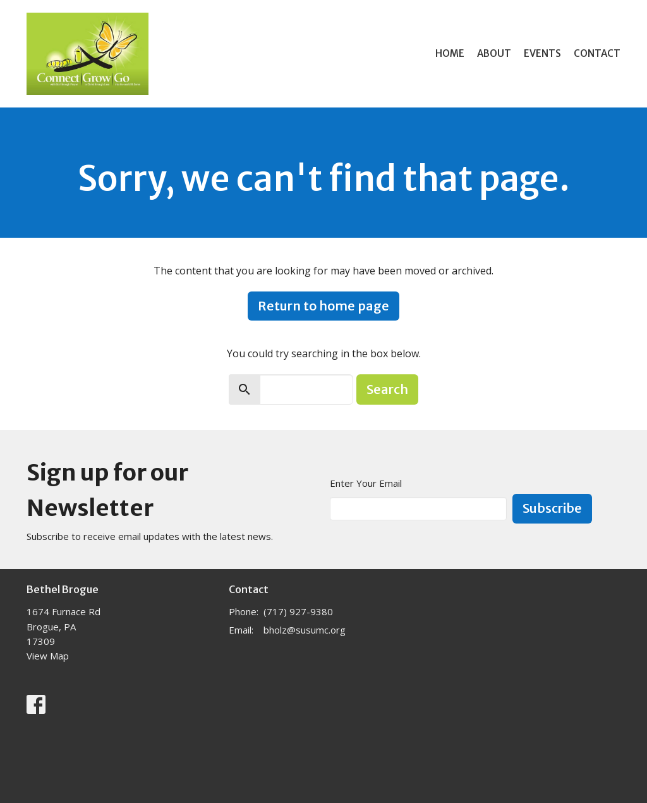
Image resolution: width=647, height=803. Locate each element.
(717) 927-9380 (298, 611)
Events (542, 53)
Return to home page (323, 306)
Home (449, 53)
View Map (48, 655)
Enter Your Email (366, 483)
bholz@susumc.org (304, 629)
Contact (597, 53)
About (494, 53)
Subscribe (552, 508)
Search (387, 389)
